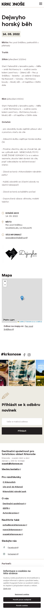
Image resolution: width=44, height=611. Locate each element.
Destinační (14, 504)
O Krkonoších (9, 482)
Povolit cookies (22, 605)
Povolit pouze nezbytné (22, 600)
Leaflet (21, 321)
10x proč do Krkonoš (13, 487)
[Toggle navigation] (40, 3)
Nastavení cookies (22, 594)
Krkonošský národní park (14, 491)
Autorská (11, 513)
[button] (22, 298)
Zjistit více (7, 588)
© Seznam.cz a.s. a (33, 321)
